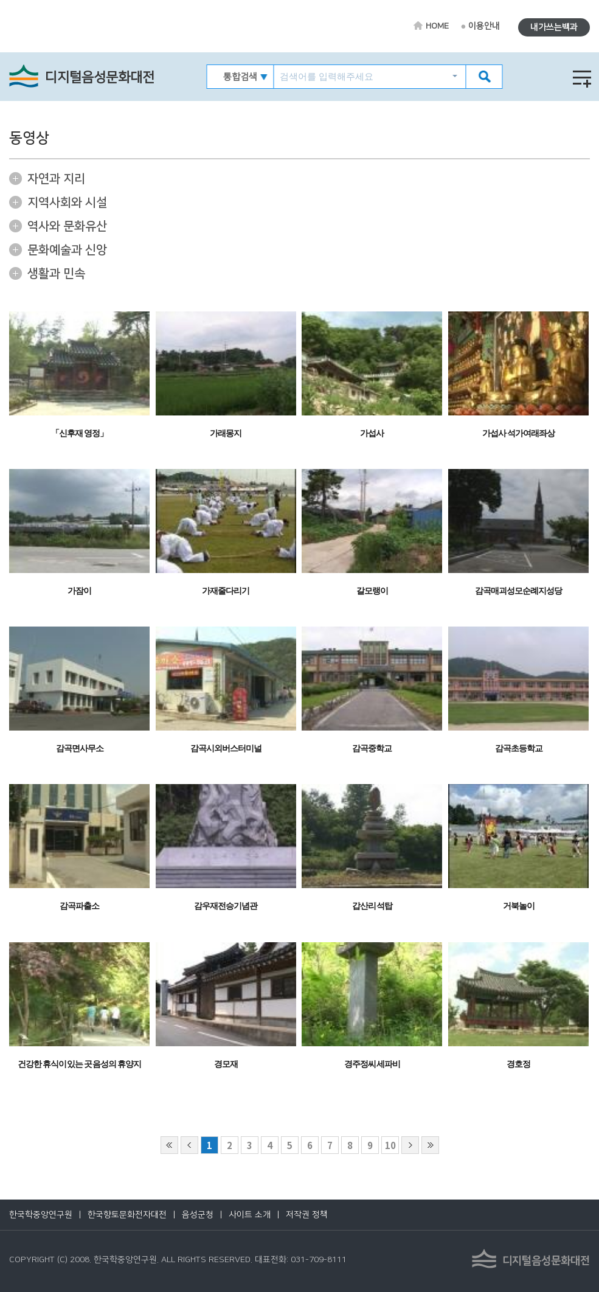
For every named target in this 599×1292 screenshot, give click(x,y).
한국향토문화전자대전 (127, 1215)
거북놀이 (519, 906)
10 (390, 1145)
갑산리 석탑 (372, 906)
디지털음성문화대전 (99, 77)
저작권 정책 (307, 1215)
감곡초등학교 (518, 748)
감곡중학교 (372, 748)
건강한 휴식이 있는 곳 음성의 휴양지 (79, 1064)
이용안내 (484, 26)
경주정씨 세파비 (372, 1064)
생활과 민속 (56, 273)
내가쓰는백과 (554, 27)
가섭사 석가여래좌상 (518, 433)
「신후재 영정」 (79, 433)
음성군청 (197, 1215)
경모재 (226, 1064)
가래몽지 (225, 433)
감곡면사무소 (79, 748)
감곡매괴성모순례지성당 (518, 591)
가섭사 (372, 433)
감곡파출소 (79, 906)
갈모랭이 (372, 591)
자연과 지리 (56, 179)
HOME (437, 26)
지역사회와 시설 (67, 202)
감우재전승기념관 (225, 906)
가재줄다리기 (225, 591)
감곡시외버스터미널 (225, 748)
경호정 (518, 1064)
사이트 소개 (250, 1215)
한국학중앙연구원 (40, 1215)
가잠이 (79, 591)
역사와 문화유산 (67, 226)
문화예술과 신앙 (67, 250)
